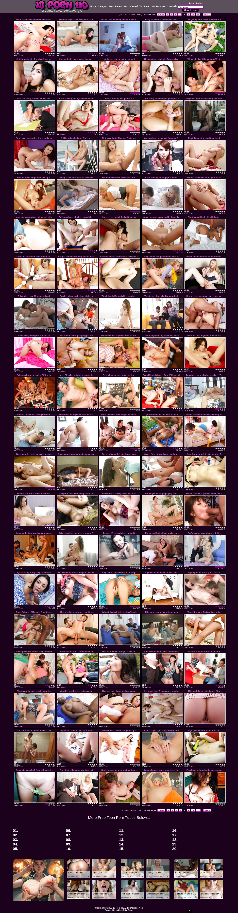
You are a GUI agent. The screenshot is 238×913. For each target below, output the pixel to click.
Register (199, 3)
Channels (172, 6)
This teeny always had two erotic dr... (162, 296)
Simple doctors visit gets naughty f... (204, 454)
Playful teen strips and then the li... (205, 138)
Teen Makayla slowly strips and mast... (119, 493)
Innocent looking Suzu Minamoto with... (35, 217)
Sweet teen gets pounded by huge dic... (162, 217)
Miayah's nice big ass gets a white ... (77, 691)
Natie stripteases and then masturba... (34, 20)
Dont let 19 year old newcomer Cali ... (77, 20)
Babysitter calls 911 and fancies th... (77, 651)
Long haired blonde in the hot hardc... (120, 59)
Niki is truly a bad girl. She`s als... (77, 138)
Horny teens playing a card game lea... (204, 296)
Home (93, 6)
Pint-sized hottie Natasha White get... (119, 138)
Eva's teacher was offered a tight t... (205, 533)
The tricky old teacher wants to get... (77, 770)
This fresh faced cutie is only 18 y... (205, 691)
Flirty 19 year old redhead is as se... (162, 20)
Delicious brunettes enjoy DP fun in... (35, 375)
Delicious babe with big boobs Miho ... (77, 217)
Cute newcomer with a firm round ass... (34, 138)
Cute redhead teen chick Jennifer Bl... (162, 138)
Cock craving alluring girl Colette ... (162, 178)
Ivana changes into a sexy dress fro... (162, 770)
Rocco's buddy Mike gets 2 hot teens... (34, 612)
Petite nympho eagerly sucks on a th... (119, 335)
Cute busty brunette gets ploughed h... (162, 99)
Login (191, 3)
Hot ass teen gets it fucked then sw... (119, 217)
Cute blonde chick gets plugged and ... (77, 335)
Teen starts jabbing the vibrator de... (34, 335)
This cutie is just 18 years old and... (35, 296)
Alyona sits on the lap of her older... (162, 572)
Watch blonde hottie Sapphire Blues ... (204, 256)
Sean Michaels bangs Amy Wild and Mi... (162, 375)
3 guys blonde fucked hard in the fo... (162, 414)
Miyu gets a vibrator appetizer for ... (205, 730)
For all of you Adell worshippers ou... (119, 454)
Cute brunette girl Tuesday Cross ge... (34, 59)
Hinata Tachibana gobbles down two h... (205, 493)
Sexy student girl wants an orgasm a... (34, 533)
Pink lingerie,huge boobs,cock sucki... (204, 770)
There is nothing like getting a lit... (119, 99)
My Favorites (158, 6)
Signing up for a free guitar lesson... (205, 572)
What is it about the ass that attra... (205, 651)
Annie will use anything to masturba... (205, 335)
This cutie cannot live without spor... (162, 612)
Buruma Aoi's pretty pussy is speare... (34, 454)
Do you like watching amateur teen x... (119, 20)
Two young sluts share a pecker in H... (204, 20)
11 (198, 14)
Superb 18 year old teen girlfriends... (34, 414)
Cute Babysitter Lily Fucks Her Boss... (162, 335)
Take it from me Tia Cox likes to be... (204, 612)
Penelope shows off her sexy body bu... (35, 651)
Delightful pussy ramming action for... (77, 493)
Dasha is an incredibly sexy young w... (204, 414)
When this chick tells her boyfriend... (119, 612)
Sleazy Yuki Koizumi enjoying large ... (162, 454)
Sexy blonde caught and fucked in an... (162, 256)
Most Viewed (131, 6)
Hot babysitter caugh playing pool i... (162, 493)
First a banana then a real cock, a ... (120, 375)
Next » (207, 14)
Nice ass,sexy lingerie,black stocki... (119, 691)
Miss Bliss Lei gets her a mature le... (77, 375)
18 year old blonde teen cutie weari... (77, 730)
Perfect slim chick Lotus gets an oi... (204, 178)
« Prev (161, 14)
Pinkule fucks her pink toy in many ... (77, 59)
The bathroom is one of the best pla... (35, 730)
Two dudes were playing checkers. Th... (205, 375)
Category (103, 6)
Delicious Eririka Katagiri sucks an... (119, 651)
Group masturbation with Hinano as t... (34, 256)
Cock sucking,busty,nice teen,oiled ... (77, 99)
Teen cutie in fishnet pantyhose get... (119, 730)
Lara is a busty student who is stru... (34, 99)
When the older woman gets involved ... (120, 414)
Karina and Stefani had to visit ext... (162, 533)
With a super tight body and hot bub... (162, 730)
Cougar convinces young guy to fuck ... (77, 256)
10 (193, 14)
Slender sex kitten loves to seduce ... (34, 493)
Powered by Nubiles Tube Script (119, 910)
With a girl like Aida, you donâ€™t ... (204, 59)
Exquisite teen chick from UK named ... (34, 770)
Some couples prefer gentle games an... (77, 454)
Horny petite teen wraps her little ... (77, 612)
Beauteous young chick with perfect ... (77, 414)
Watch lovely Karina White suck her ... (119, 296)
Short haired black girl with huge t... (205, 217)
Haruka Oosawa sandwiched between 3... (119, 256)
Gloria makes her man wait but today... (119, 770)
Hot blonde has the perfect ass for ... (119, 178)
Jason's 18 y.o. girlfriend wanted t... (120, 533)
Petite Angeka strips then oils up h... (34, 178)
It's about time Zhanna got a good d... (162, 691)
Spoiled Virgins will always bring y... (77, 296)
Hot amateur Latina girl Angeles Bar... (162, 59)
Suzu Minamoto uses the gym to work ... (77, 572)
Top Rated (144, 6)
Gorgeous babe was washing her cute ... (204, 99)
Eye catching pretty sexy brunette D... (34, 572)
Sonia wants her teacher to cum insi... (162, 651)
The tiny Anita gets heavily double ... (34, 691)
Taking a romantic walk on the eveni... (77, 178)
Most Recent (116, 6)
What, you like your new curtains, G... (77, 533)
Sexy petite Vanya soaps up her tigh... (120, 572)
